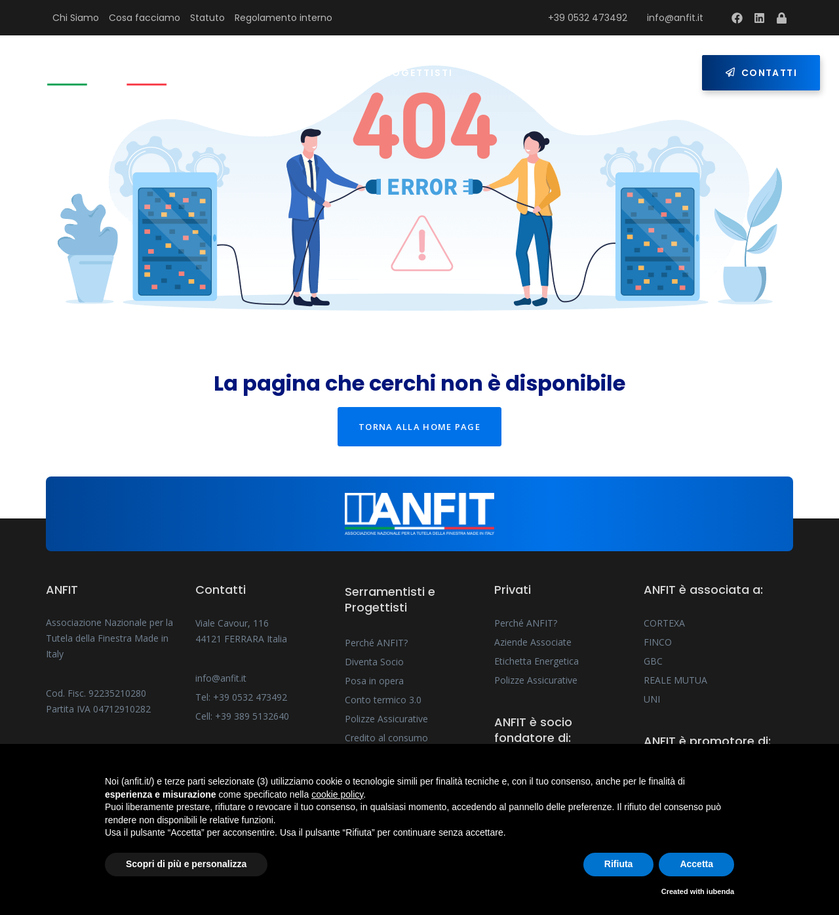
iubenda (720, 891)
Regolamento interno (283, 17)
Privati (505, 72)
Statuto (207, 17)
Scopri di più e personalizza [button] (186, 864)
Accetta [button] (696, 864)
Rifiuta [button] (618, 864)
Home (237, 72)
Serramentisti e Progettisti (365, 72)
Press (574, 72)
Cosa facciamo (144, 17)
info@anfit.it (675, 17)
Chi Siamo (75, 17)
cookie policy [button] (337, 794)
